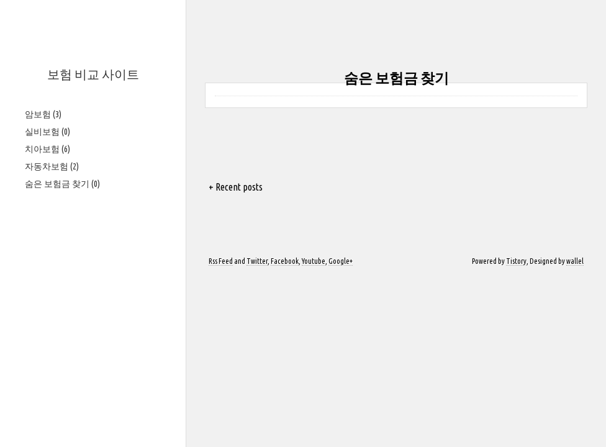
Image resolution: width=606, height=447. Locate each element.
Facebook (285, 261)
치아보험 (47, 149)
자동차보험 (52, 166)
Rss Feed (221, 261)
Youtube (313, 261)
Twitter (257, 261)
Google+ (340, 261)
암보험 (43, 114)
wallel (575, 261)
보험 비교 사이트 (93, 74)
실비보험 (47, 132)
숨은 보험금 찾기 (62, 184)
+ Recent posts (236, 186)
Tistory (516, 261)
